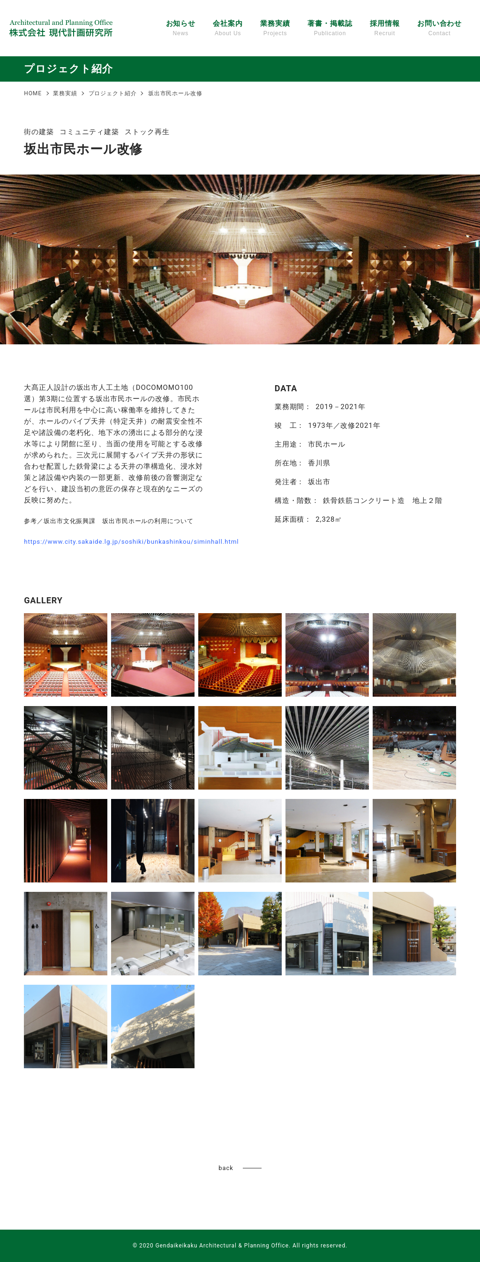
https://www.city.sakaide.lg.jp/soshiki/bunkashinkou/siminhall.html (131, 541)
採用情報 (385, 28)
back (225, 1167)
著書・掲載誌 (330, 28)
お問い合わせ (439, 28)
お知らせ (181, 28)
